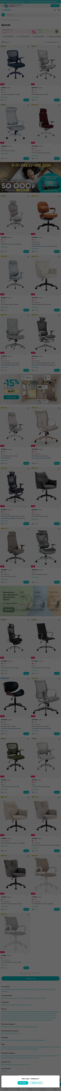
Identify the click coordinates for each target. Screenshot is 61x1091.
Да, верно (23, 1083)
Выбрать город (36, 1083)
